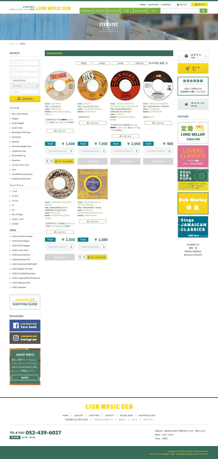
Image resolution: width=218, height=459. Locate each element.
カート (134, 420)
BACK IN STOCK (113, 11)
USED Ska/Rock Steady (22, 236)
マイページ (148, 420)
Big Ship (156, 109)
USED (127, 11)
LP (13, 205)
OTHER (15, 224)
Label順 (120, 63)
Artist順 (102, 63)
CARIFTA (120, 114)
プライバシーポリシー (103, 420)
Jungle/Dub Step (19, 151)
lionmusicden (16, 316)
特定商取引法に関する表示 (76, 420)
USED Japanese (19, 287)
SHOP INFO (153, 5)
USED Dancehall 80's (21, 255)
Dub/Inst (15, 142)
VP (150, 109)
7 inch (14, 191)
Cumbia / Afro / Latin (20, 165)
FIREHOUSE (56, 109)
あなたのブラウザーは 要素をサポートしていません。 (60, 151)
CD (13, 210)
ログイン (122, 420)
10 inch (15, 196)
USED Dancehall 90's (21, 259)
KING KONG (56, 104)
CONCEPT (78, 415)
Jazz (14, 169)
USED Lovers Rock (20, 250)
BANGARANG (90, 112)
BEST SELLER (140, 11)
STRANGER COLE (58, 202)
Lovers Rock (17, 128)
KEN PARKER (132, 106)
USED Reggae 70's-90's (22, 269)
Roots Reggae (18, 123)
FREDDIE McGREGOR (158, 104)
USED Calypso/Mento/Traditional (26, 278)
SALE (154, 11)
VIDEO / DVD (18, 219)
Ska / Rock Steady (20, 114)
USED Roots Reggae (21, 245)
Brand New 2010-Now (21, 132)
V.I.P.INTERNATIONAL (93, 109)
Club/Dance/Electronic (21, 179)
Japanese (16, 160)
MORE (24, 377)
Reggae (15, 118)
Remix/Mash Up (18, 155)
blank (53, 213)
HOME (142, 5)
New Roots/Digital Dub (21, 146)
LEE (58, 213)
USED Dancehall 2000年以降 (24, 264)
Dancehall (16, 137)
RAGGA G (88, 104)
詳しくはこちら (60, 131)
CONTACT (166, 5)
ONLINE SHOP (126, 415)
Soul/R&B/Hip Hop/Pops (22, 174)
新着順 (84, 63)
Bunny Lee (99, 213)
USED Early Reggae (20, 241)
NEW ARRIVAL (86, 11)
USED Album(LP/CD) (21, 283)
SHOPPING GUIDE (147, 415)
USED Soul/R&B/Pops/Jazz (23, 273)
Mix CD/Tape (17, 214)
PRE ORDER (99, 11)
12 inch (15, 201)
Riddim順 (139, 63)
